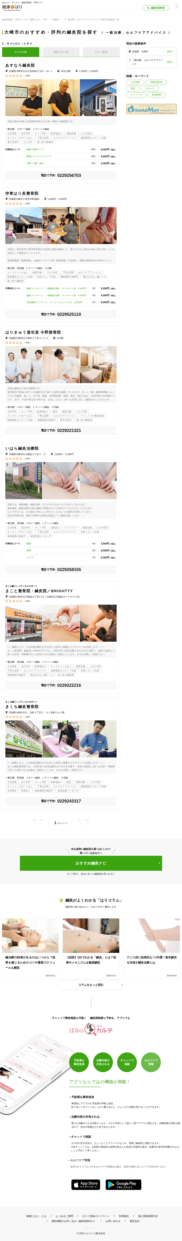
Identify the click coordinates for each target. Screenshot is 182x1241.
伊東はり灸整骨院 (22, 193)
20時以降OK (156, 82)
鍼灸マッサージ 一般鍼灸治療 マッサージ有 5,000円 (56, 288)
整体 (29, 550)
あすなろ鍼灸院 (20, 65)
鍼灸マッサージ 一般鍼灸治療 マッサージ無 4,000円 (56, 295)
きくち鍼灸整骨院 (22, 707)
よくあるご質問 (64, 1216)
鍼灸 (29, 543)
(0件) (28, 76)
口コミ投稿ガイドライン (96, 1216)
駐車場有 (156, 94)
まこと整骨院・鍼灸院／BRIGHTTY (39, 591)
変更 (169, 51)
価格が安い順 (60, 52)
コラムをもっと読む (91, 984)
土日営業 (135, 82)
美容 (133, 88)
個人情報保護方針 (148, 1216)
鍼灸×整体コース (35, 149)
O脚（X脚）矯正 (35, 163)
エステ (30, 557)
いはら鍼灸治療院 (22, 448)
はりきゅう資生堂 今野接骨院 (33, 332)
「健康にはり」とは (35, 1216)
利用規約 (124, 1216)
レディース (136, 94)
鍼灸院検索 (158, 7)
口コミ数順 (101, 52)
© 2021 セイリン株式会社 (91, 1233)
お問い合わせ (113, 1221)
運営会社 (135, 1221)
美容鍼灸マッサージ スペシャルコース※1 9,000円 (54, 302)
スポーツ (149, 88)
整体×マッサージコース (39, 156)
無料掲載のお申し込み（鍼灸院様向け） (74, 1221)
